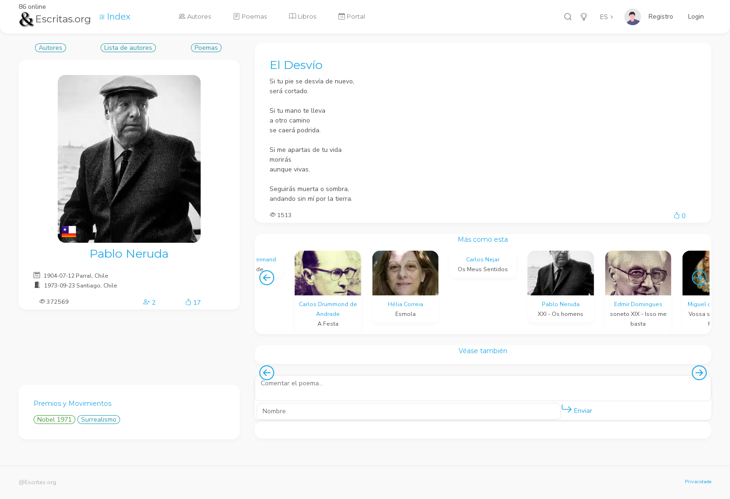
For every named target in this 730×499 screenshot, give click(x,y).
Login (696, 16)
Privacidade (698, 481)
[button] (566, 409)
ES (604, 17)
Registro (661, 16)
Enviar (576, 409)
